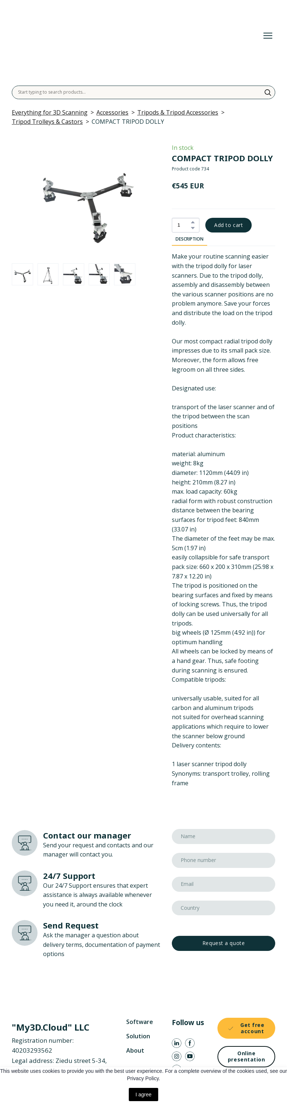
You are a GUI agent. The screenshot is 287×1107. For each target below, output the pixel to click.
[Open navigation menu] (268, 35)
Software (139, 1022)
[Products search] (143, 92)
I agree (143, 1094)
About (135, 1050)
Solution (138, 1036)
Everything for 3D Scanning (50, 112)
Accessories (112, 112)
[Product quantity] (184, 225)
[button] (267, 92)
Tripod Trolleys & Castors (47, 122)
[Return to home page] (120, 35)
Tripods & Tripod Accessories (177, 112)
